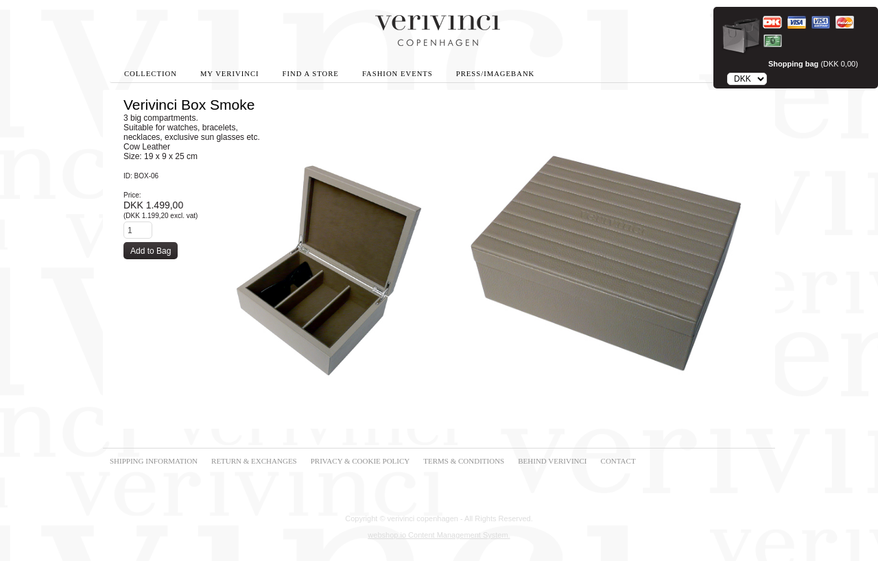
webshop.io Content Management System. (439, 535)
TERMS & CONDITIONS (463, 461)
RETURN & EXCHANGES (254, 461)
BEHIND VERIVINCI (552, 461)
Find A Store (311, 73)
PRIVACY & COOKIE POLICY (360, 461)
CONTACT (618, 461)
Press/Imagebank (495, 73)
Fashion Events (397, 73)
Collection (150, 73)
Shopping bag (793, 64)
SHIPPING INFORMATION (154, 461)
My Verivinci (229, 73)
